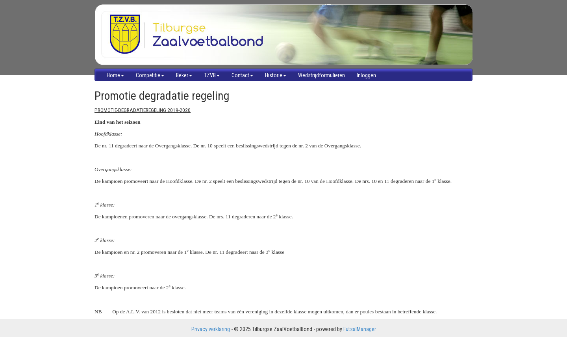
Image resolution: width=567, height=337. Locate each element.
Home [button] (115, 75)
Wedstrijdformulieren (321, 75)
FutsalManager (359, 329)
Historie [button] (275, 75)
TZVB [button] (212, 75)
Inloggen (366, 75)
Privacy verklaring (210, 329)
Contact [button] (242, 75)
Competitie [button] (150, 75)
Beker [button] (184, 75)
